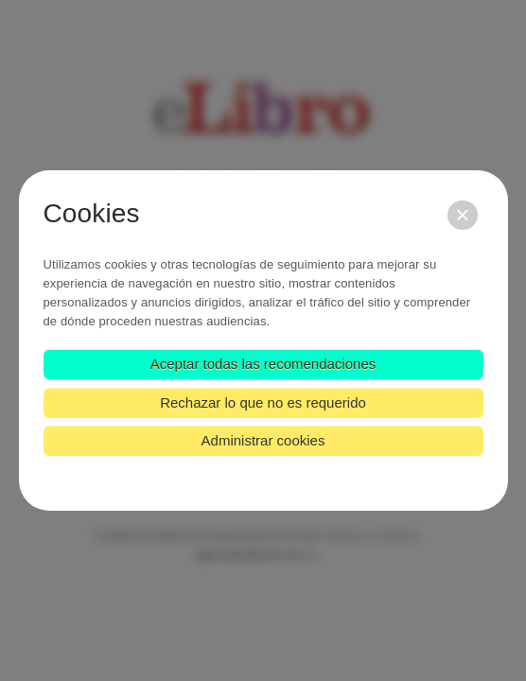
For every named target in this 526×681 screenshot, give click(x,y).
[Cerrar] (462, 215)
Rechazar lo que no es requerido (263, 402)
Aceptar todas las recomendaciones (263, 364)
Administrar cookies (263, 440)
